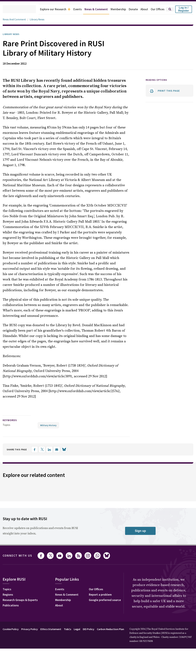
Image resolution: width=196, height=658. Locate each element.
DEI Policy (95, 642)
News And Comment (15, 19)
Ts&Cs (72, 642)
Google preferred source (143, 594)
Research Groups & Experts (23, 594)
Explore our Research (47, 9)
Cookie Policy (11, 642)
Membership (115, 9)
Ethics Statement (55, 642)
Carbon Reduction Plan (119, 642)
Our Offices (156, 9)
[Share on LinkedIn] (52, 444)
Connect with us (19, 550)
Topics (6, 419)
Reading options (158, 80)
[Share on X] (45, 444)
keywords (11, 414)
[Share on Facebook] (38, 444)
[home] (14, 9)
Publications (12, 600)
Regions (9, 589)
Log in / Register (183, 9)
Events (71, 9)
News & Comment (91, 9)
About (143, 9)
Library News (38, 19)
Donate (131, 9)
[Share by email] (60, 444)
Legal (82, 642)
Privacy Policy (32, 642)
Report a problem (137, 589)
